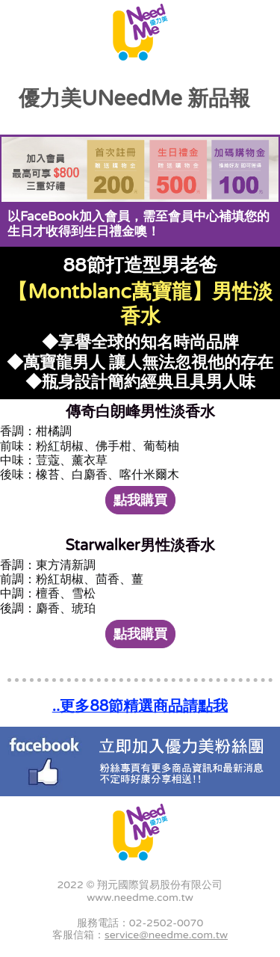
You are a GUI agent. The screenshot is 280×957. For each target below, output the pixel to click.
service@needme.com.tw (166, 935)
